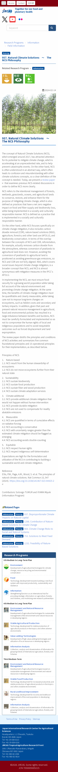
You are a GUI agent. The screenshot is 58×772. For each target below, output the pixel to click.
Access (11, 3)
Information (33, 42)
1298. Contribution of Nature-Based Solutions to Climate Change (27, 523)
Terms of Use (11, 719)
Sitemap (36, 719)
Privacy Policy (25, 719)
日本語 (31, 3)
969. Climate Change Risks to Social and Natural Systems (27, 530)
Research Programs (14, 42)
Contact (21, 3)
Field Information (16, 45)
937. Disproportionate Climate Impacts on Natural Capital (28, 516)
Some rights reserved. (37, 764)
